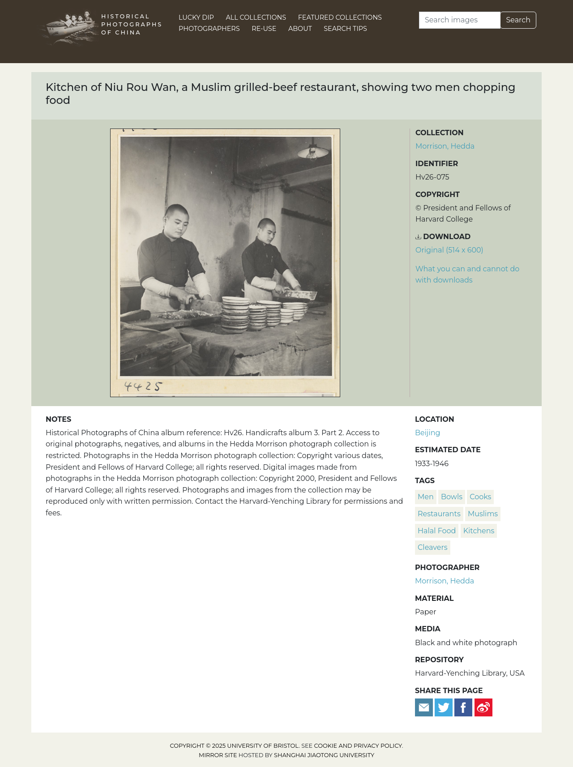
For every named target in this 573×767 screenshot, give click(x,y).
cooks (480, 497)
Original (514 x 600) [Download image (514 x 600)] (449, 250)
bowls (451, 497)
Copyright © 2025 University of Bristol (234, 745)
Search (518, 20)
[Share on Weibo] (483, 707)
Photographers (209, 29)
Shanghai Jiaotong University (324, 755)
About (300, 29)
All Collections (256, 17)
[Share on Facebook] (463, 707)
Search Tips (345, 29)
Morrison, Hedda (445, 146)
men (426, 497)
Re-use (264, 29)
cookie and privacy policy (358, 745)
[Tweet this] (444, 707)
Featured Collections (340, 17)
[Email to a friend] (425, 707)
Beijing (427, 432)
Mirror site (218, 755)
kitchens (479, 531)
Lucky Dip (196, 17)
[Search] (459, 20)
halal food (437, 531)
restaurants (439, 514)
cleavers (433, 547)
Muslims (483, 514)
